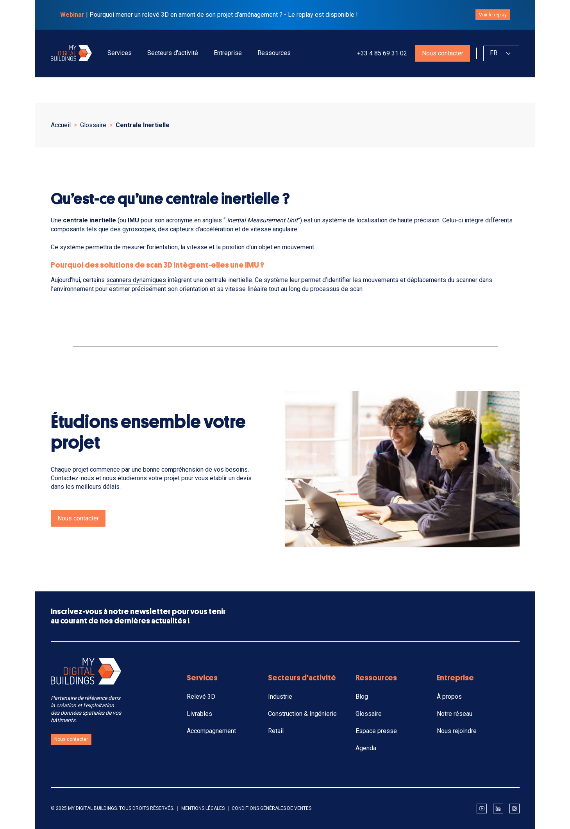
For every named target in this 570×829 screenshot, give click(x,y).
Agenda (366, 748)
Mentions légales (203, 808)
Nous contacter (442, 53)
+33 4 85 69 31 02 (381, 53)
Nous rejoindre (457, 731)
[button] (119, 53)
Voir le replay (493, 15)
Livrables (199, 713)
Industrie (280, 696)
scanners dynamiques (136, 280)
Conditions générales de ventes (271, 808)
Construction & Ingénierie (302, 713)
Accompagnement (211, 731)
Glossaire (369, 713)
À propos (449, 696)
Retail (276, 731)
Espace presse (376, 731)
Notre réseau (454, 713)
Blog (362, 696)
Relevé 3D (201, 696)
